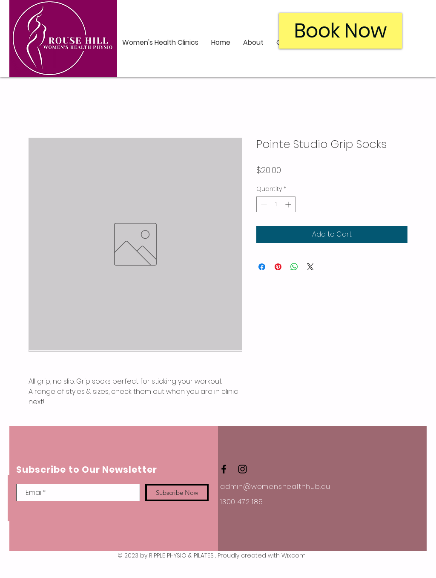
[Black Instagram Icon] (242, 469)
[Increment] (289, 204)
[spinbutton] (276, 204)
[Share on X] (310, 267)
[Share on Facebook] (262, 267)
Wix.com (293, 555)
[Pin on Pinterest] (278, 267)
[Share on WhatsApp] (294, 267)
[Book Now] (340, 31)
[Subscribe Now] (177, 492)
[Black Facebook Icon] (223, 469)
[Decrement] (263, 204)
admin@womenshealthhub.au (275, 486)
